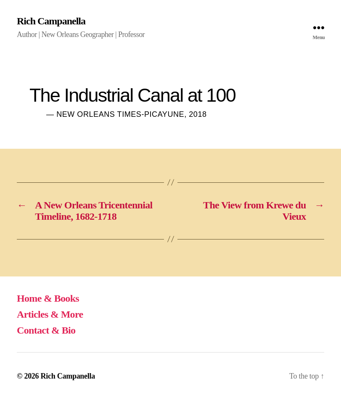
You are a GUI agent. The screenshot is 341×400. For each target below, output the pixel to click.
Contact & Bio (46, 330)
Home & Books (48, 298)
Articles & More (50, 314)
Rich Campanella (51, 21)
